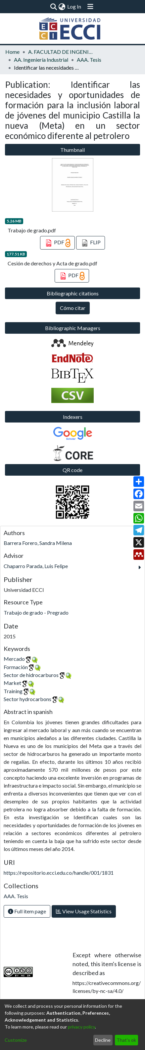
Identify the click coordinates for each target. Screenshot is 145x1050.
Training (13, 691)
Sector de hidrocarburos (31, 675)
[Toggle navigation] (90, 6)
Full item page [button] (27, 911)
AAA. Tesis (89, 59)
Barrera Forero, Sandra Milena (38, 543)
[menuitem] (62, 7)
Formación (16, 667)
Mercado (14, 659)
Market (12, 683)
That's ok (126, 1040)
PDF (57, 243)
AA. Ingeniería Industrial (41, 59)
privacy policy (81, 1027)
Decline (103, 1040)
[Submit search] (53, 7)
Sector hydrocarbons (27, 699)
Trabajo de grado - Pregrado (36, 612)
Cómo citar (72, 308)
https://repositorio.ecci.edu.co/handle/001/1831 (59, 872)
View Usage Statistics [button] (84, 911)
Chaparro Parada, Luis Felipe (36, 566)
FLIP (90, 243)
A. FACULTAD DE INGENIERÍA (61, 52)
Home (12, 52)
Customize (16, 1040)
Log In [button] (74, 6)
